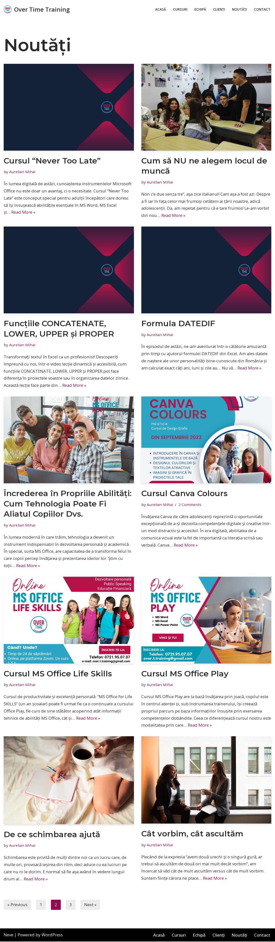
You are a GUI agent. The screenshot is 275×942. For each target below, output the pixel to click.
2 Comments (189, 504)
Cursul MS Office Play (185, 674)
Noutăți (239, 9)
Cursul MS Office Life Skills (58, 674)
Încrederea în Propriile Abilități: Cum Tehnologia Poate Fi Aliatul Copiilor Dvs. (67, 504)
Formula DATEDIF (178, 323)
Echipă (200, 9)
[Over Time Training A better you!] (37, 9)
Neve (8, 935)
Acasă (160, 9)
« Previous (17, 905)
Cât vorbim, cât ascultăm (192, 834)
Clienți (219, 9)
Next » (90, 905)
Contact (262, 9)
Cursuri (180, 9)
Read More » (23, 212)
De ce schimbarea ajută (52, 834)
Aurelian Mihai (22, 171)
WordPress (52, 935)
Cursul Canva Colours (184, 493)
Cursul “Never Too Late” (52, 160)
